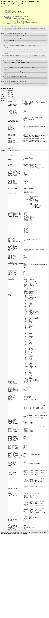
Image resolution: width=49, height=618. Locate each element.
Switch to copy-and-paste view (13, 26)
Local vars (6, 32)
